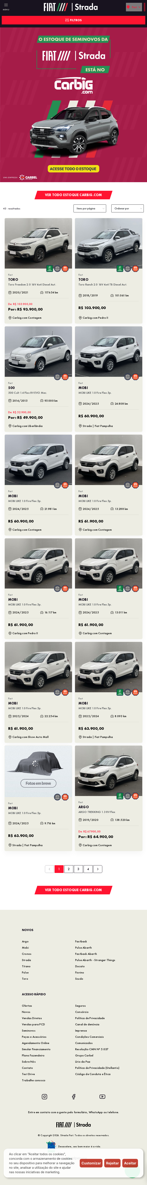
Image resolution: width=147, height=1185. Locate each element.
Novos (26, 1012)
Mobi (25, 947)
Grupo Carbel (84, 1055)
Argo (25, 941)
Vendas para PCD (33, 1024)
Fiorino (79, 972)
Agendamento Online (35, 1043)
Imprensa (81, 1030)
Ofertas (27, 1006)
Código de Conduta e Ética (92, 1074)
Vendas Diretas (32, 1018)
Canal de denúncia (87, 1024)
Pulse (25, 972)
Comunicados (84, 1043)
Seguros (80, 1006)
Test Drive (28, 1074)
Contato (27, 1068)
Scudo (79, 979)
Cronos (26, 954)
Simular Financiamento (36, 1049)
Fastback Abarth (86, 954)
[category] (90, 208)
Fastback (81, 941)
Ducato (80, 966)
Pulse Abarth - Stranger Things (95, 960)
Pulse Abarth (83, 947)
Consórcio (82, 1012)
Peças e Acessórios (34, 1037)
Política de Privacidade (90, 1018)
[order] (127, 208)
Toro (25, 979)
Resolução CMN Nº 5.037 (91, 1049)
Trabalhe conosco (33, 1080)
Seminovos (28, 1030)
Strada (26, 960)
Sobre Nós (29, 1061)
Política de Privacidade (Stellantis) (97, 1068)
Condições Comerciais (89, 1037)
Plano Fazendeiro (33, 1055)
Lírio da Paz (82, 1061)
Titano (26, 966)
